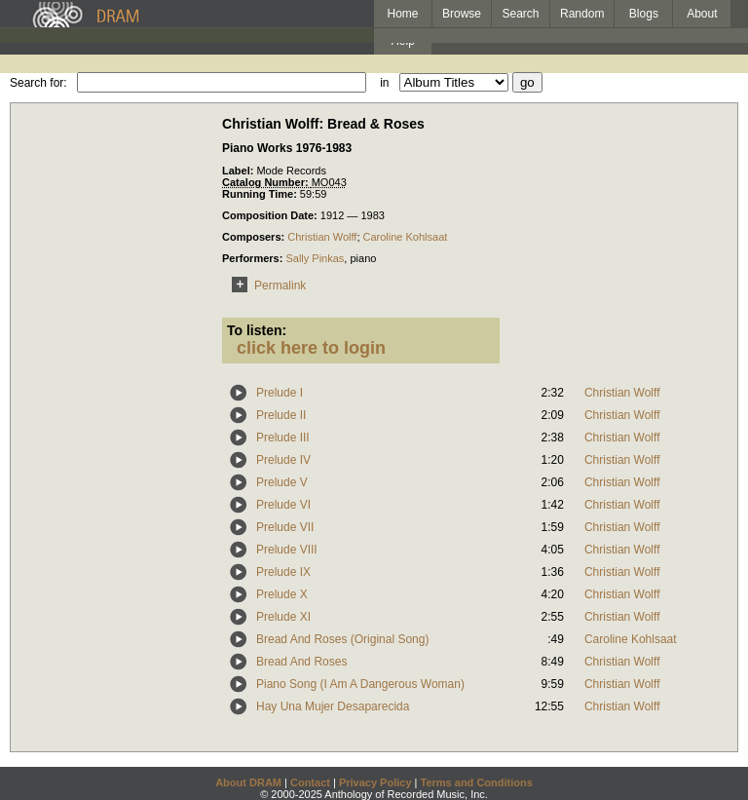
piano (363, 258)
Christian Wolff (321, 237)
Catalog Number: (267, 182)
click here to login (311, 348)
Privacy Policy (375, 782)
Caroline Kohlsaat (405, 237)
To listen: (256, 330)
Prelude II (281, 415)
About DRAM (248, 782)
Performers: (253, 258)
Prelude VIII (287, 549)
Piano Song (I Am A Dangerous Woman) (360, 684)
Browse (461, 13)
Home (402, 13)
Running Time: (261, 194)
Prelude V (282, 482)
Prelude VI (283, 505)
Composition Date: (271, 215)
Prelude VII (285, 527)
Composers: (254, 237)
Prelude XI (283, 617)
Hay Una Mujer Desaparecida (332, 706)
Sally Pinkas (314, 258)
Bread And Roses (301, 661)
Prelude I (279, 393)
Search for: (38, 83)
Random (582, 13)
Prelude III (283, 437)
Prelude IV (283, 460)
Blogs (643, 13)
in (384, 83)
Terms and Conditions (477, 782)
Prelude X (282, 594)
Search (521, 13)
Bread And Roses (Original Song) (342, 639)
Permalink (265, 285)
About (702, 13)
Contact (310, 782)
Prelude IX (283, 572)
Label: (239, 170)
